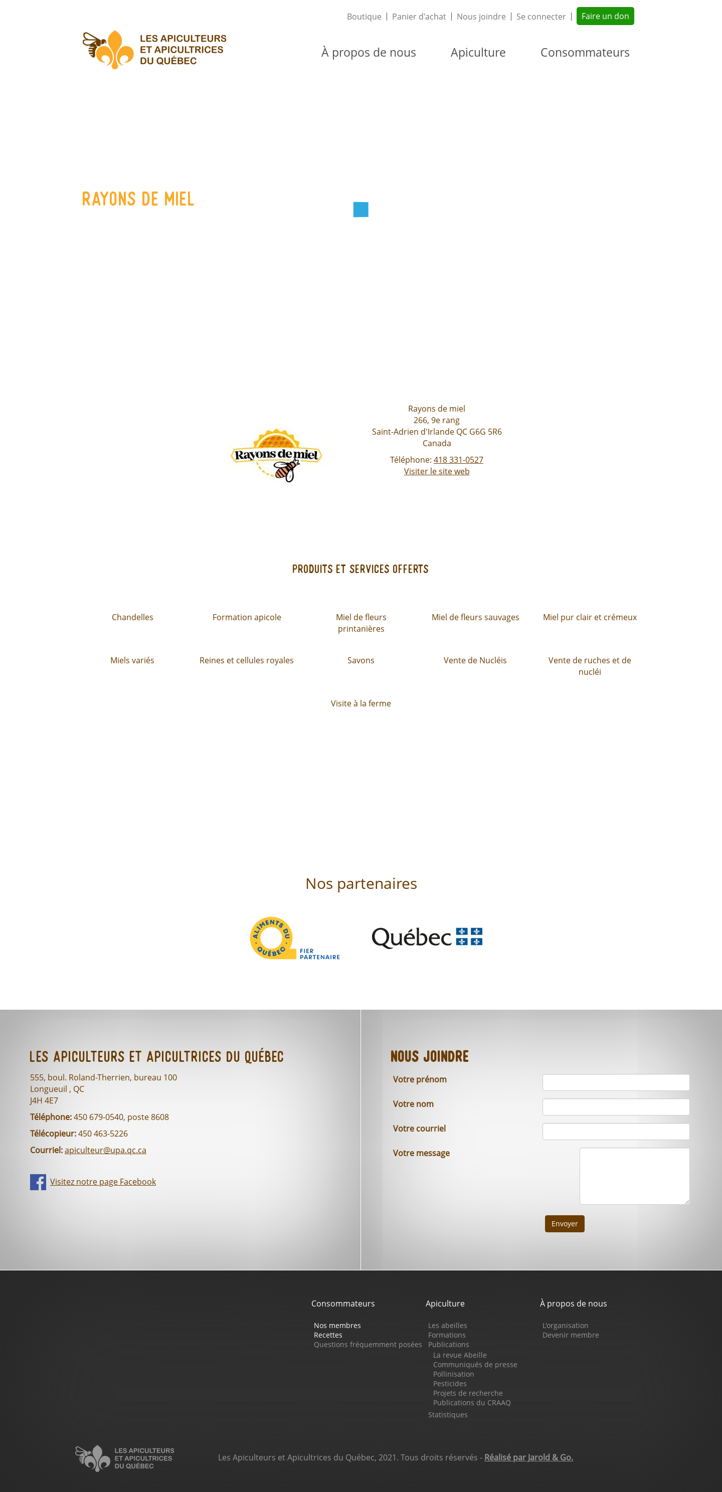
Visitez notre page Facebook (103, 1181)
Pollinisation (453, 1374)
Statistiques (448, 1414)
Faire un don (605, 16)
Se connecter (541, 17)
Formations (447, 1335)
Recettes (328, 1335)
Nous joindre (481, 17)
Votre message (421, 1153)
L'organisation (566, 1325)
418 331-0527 (458, 459)
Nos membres (337, 1325)
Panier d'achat (419, 17)
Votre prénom (420, 1079)
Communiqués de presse (475, 1364)
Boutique (364, 17)
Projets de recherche (468, 1393)
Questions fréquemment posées (368, 1344)
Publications (448, 1344)
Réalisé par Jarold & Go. (528, 1457)
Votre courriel (419, 1128)
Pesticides (450, 1383)
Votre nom (413, 1103)
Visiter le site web (437, 471)
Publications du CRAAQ (472, 1402)
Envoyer (565, 1223)
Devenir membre (571, 1335)
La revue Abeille (460, 1355)
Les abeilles (447, 1325)
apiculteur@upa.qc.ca (105, 1150)
